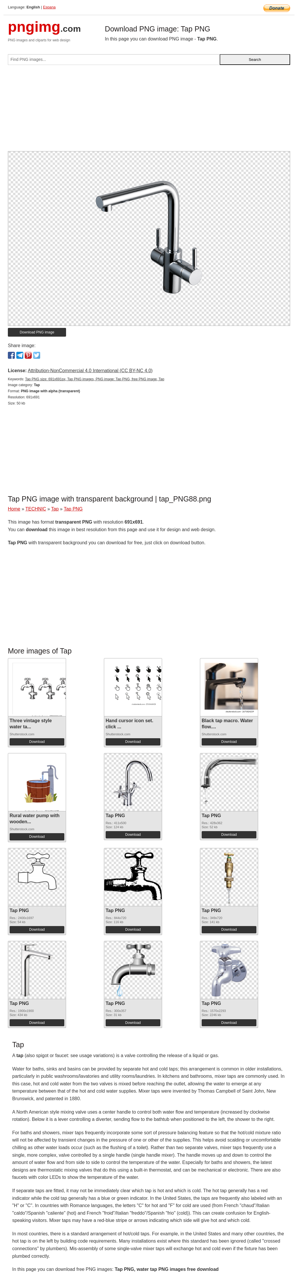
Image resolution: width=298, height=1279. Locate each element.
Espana (49, 7)
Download (37, 742)
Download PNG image (37, 332)
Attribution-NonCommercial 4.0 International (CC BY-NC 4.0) (90, 370)
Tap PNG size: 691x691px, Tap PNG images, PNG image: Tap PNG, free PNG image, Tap (94, 379)
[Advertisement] (149, 110)
